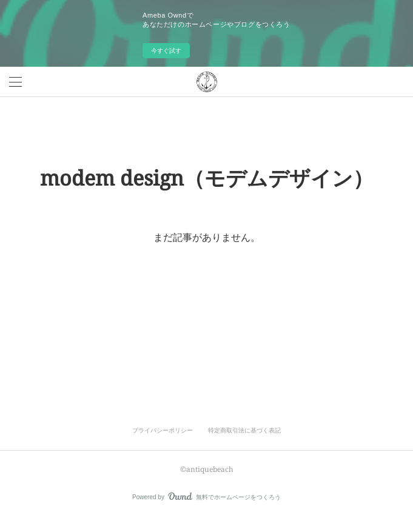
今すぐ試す (166, 50)
